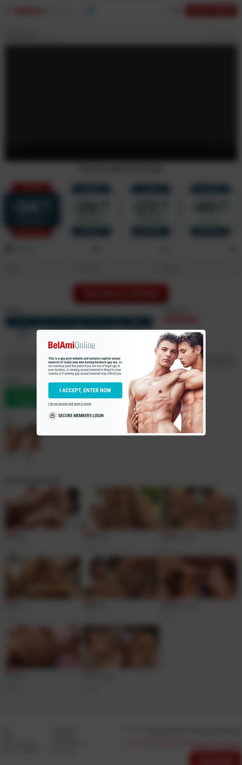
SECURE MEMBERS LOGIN (81, 415)
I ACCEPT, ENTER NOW (85, 390)
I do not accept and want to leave (69, 404)
